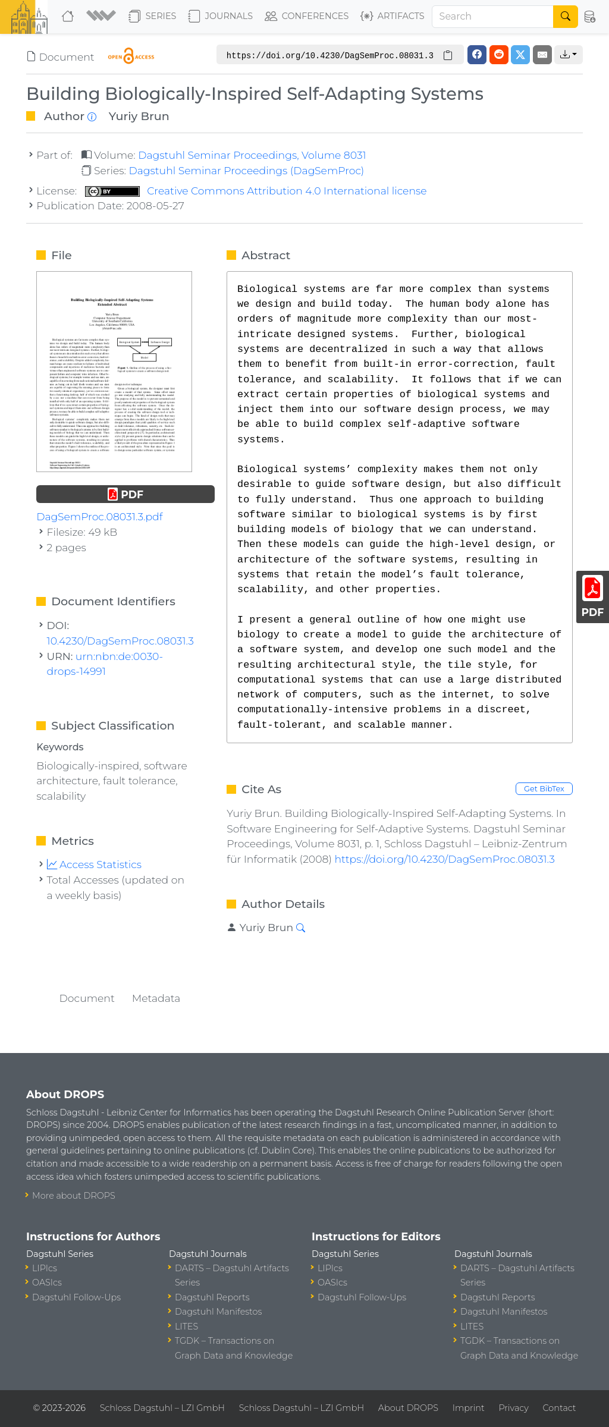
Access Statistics (94, 864)
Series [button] (152, 16)
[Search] (493, 16)
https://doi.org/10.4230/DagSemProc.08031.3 (444, 859)
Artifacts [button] (392, 16)
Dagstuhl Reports (212, 1297)
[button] (102, 16)
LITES (186, 1326)
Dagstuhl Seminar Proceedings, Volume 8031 (252, 155)
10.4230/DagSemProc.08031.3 (120, 640)
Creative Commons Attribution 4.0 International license (256, 190)
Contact (559, 1408)
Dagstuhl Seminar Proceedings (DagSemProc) (246, 170)
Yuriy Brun (139, 116)
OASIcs (47, 1282)
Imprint (469, 1408)
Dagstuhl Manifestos (218, 1311)
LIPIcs (44, 1268)
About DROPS (408, 1408)
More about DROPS (73, 1195)
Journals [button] (220, 16)
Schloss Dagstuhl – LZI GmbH (162, 1408)
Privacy (513, 1408)
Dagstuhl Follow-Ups (76, 1297)
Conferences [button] (307, 16)
